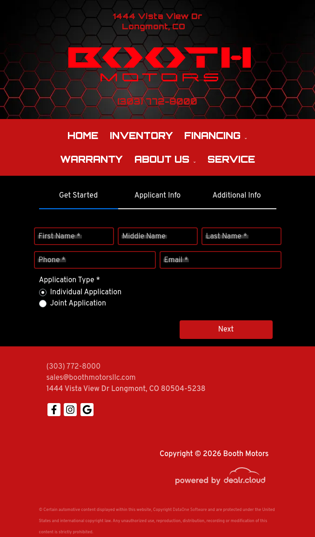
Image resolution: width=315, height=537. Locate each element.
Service (231, 159)
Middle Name (144, 236)
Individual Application (86, 292)
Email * (176, 260)
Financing (212, 135)
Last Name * (227, 236)
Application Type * (69, 280)
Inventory (141, 135)
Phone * (52, 260)
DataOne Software (190, 509)
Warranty (91, 159)
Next (226, 329)
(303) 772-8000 (74, 366)
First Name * (59, 236)
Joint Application (78, 303)
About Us (161, 159)
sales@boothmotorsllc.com (91, 378)
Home (82, 135)
